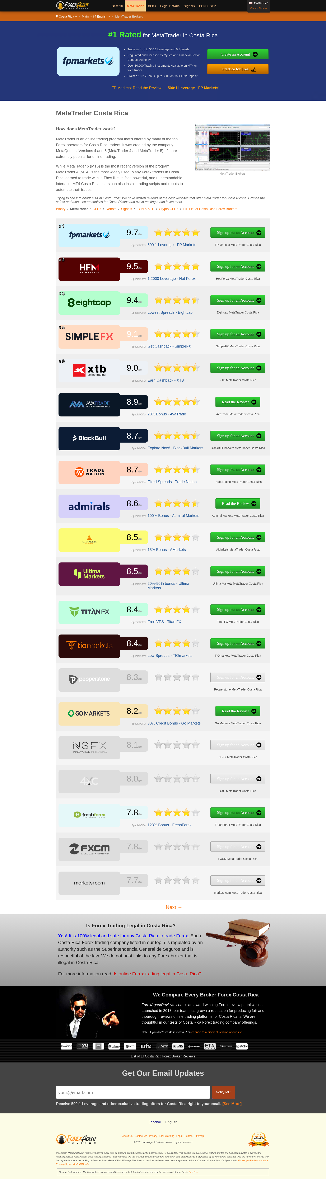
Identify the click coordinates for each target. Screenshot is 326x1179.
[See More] (232, 1104)
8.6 (129, 504)
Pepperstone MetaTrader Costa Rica (219, 688)
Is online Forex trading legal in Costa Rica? (146, 970)
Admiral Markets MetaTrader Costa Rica (219, 514)
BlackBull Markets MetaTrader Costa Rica (220, 446)
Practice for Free (235, 69)
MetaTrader (135, 6)
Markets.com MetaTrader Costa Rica (219, 891)
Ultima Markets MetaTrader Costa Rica (220, 582)
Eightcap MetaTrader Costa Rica (220, 311)
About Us (127, 1136)
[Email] (133, 1092)
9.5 (129, 267)
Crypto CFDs (168, 209)
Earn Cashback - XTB (157, 379)
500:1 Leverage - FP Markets (163, 243)
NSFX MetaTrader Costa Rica (220, 755)
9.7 (129, 233)
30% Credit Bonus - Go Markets (165, 722)
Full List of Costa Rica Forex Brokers (210, 209)
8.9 (129, 402)
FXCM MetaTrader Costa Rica (220, 857)
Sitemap (199, 1136)
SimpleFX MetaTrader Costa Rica (220, 345)
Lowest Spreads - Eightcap (161, 311)
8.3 (129, 678)
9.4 (129, 301)
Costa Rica (66, 16)
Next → (174, 907)
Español (155, 1122)
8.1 (129, 745)
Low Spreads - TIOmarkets (161, 654)
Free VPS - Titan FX (156, 620)
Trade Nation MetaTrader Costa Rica (219, 480)
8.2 (129, 711)
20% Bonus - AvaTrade (158, 413)
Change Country (258, 8)
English (101, 16)
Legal (179, 1136)
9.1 (129, 334)
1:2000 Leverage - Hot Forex (162, 277)
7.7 (129, 881)
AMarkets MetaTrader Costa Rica (219, 548)
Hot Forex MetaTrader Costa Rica (220, 277)
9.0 (129, 368)
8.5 (129, 538)
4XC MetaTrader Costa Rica (220, 789)
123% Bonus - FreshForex (161, 823)
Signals (189, 6)
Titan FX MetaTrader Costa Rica (220, 620)
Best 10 (117, 6)
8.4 (129, 610)
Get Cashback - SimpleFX (161, 345)
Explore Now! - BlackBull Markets (166, 446)
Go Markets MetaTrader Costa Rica (219, 722)
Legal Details (170, 6)
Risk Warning (166, 1136)
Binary (60, 209)
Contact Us (141, 1136)
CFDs (152, 6)
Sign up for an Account (217, 233)
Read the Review (217, 402)
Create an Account (235, 54)
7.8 (129, 813)
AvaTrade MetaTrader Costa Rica (220, 412)
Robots (111, 209)
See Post (193, 1172)
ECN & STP (207, 6)
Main (85, 16)
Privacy (153, 1136)
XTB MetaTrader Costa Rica (220, 378)
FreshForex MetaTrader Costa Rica (220, 823)
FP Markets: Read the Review (137, 88)
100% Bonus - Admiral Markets (164, 514)
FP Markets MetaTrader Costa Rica (219, 243)
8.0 (129, 779)
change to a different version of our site (222, 1029)
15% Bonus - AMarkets (158, 548)
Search (188, 1136)
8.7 (129, 436)
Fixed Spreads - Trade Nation (163, 480)
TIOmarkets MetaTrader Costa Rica (220, 654)
